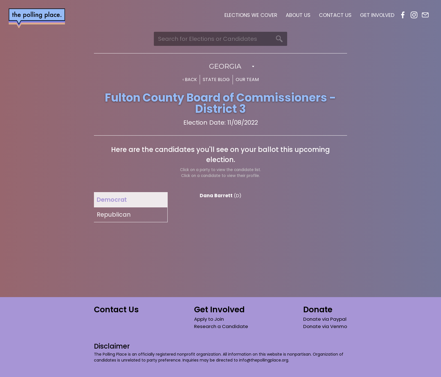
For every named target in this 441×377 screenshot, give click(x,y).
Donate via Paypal (324, 319)
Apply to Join (209, 319)
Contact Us (335, 15)
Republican (114, 214)
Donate (317, 309)
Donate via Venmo (325, 326)
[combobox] (220, 66)
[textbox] (220, 66)
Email (425, 15)
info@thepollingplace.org (263, 360)
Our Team (247, 79)
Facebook (403, 15)
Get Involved (377, 15)
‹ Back (190, 79)
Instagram (414, 15)
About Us (298, 15)
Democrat (112, 200)
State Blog (216, 79)
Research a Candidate (221, 326)
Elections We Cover (250, 15)
